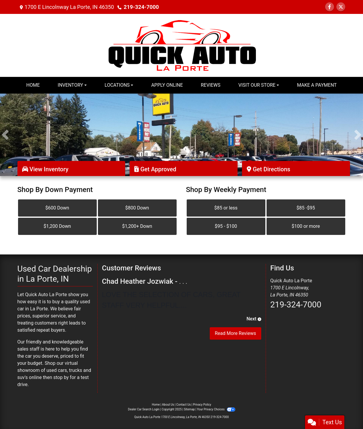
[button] (5, 134)
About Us (168, 404)
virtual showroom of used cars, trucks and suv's (54, 370)
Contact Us (183, 404)
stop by (61, 377)
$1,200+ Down (137, 226)
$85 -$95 (305, 208)
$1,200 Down (57, 226)
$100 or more (306, 226)
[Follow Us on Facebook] (329, 7)
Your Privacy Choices (216, 409)
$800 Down (137, 208)
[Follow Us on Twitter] (340, 7)
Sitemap (189, 409)
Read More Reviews (235, 333)
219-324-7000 (141, 7)
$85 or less (225, 208)
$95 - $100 (226, 226)
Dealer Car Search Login (143, 409)
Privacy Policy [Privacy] (202, 404)
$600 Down (57, 208)
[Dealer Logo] (181, 45)
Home (156, 404)
